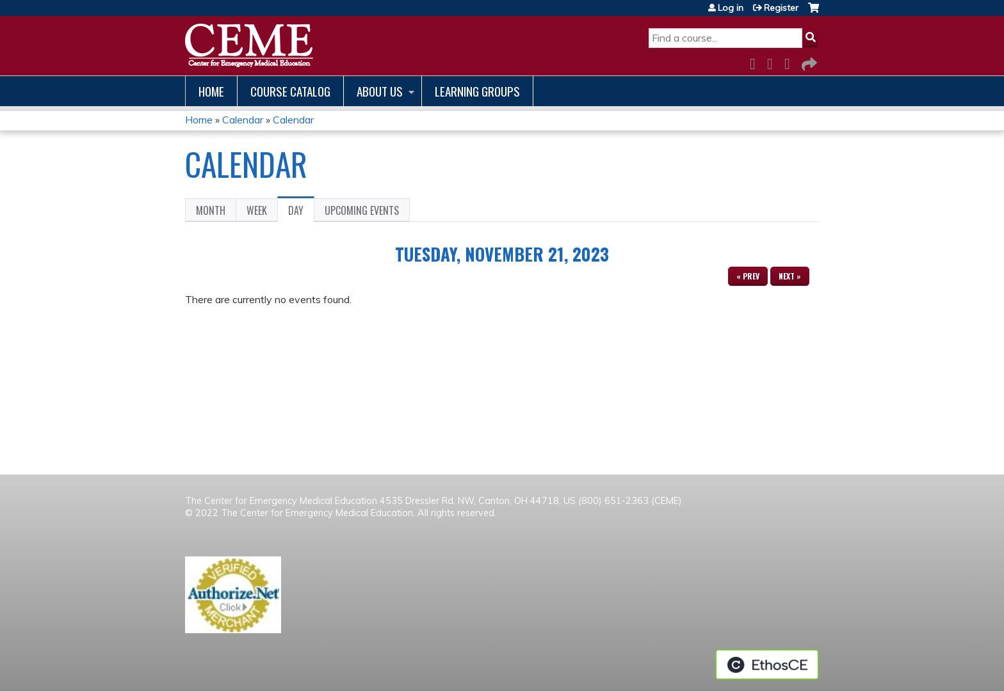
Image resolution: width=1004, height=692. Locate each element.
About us (380, 91)
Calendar (242, 119)
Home (211, 91)
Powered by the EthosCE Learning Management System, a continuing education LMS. (767, 664)
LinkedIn (790, 61)
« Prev (747, 276)
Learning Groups (477, 91)
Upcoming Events (362, 210)
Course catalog (290, 91)
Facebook (756, 61)
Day (301, 212)
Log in (730, 7)
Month (210, 210)
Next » (790, 276)
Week (257, 210)
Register (781, 7)
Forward (808, 61)
